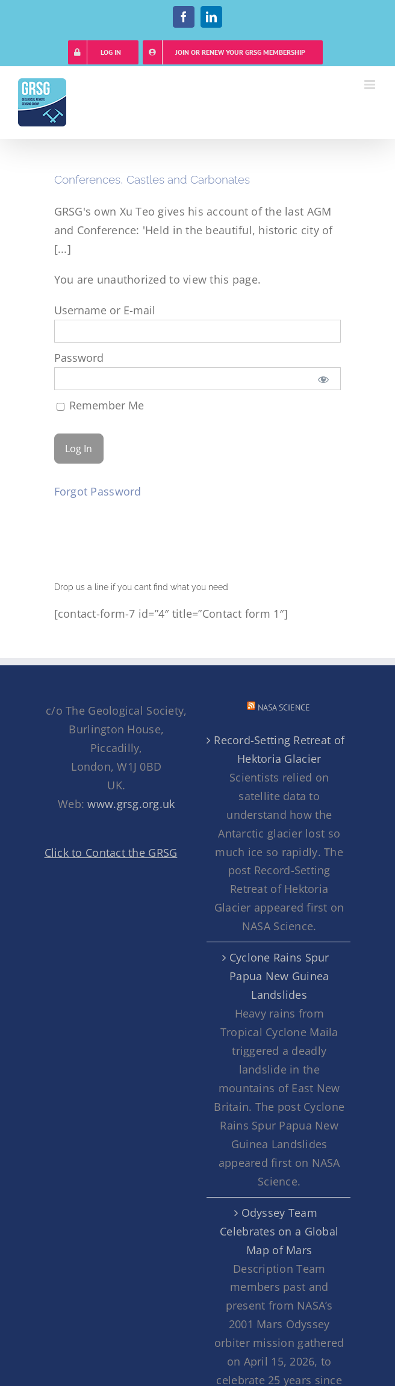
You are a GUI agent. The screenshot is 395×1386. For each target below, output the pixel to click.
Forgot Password (98, 491)
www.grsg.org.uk (131, 804)
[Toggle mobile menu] (370, 84)
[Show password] (323, 378)
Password (79, 357)
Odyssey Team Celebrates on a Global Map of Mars (279, 1231)
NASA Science (284, 707)
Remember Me (100, 405)
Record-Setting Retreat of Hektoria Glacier (279, 749)
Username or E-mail (104, 310)
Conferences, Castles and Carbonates (152, 179)
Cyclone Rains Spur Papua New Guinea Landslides (279, 976)
